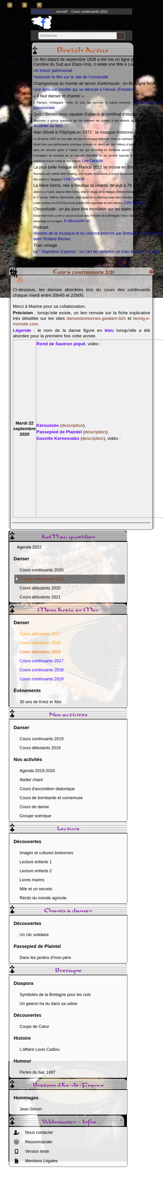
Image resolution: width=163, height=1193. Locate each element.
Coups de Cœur (34, 1026)
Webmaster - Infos (83, 1122)
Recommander (38, 1142)
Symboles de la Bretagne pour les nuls (55, 994)
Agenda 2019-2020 (37, 770)
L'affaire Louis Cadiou (40, 1049)
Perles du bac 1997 (37, 1072)
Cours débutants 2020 (40, 588)
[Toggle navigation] (124, 262)
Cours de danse (34, 807)
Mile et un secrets (36, 889)
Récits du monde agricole (43, 898)
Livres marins (32, 880)
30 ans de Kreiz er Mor (41, 702)
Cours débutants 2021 (40, 597)
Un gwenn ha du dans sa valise (48, 1003)
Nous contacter (38, 1132)
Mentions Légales (41, 1161)
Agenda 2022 (29, 547)
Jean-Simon (31, 1109)
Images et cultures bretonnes (46, 853)
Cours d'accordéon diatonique (47, 788)
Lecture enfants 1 (36, 862)
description (72, 425)
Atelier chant (31, 779)
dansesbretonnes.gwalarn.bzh (96, 318)
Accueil (61, 11)
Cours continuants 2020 (42, 570)
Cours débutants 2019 (40, 748)
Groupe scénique (35, 816)
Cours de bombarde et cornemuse (51, 797)
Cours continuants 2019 (42, 739)
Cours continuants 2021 (43, 579)
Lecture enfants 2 (36, 871)
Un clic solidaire (34, 934)
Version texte (36, 1151)
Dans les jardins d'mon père (45, 957)
